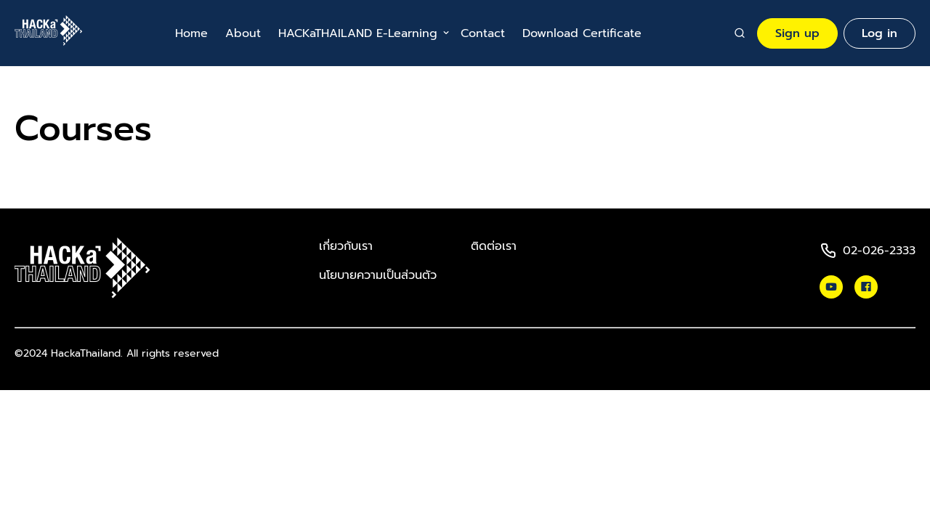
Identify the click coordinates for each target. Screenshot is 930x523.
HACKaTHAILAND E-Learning (357, 33)
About (243, 33)
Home (191, 33)
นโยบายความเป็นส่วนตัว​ (378, 275)
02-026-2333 (879, 250)
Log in (879, 33)
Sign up (797, 33)
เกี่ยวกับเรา (346, 246)
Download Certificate (582, 33)
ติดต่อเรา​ (494, 246)
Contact (483, 33)
